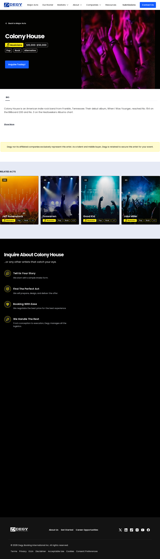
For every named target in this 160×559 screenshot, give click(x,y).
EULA (31, 551)
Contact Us (148, 4)
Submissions (129, 4)
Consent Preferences (87, 551)
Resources (110, 4)
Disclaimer (40, 551)
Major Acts (32, 4)
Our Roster (47, 4)
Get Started (67, 529)
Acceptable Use (56, 551)
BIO (7, 97)
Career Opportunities (87, 529)
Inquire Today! (17, 64)
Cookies (70, 551)
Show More (9, 124)
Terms (14, 551)
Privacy (23, 551)
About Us (53, 529)
